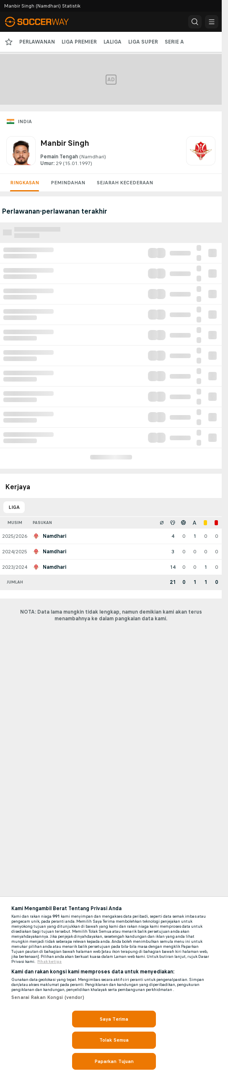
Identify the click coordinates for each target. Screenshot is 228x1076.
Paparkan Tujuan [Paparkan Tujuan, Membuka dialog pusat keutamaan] (114, 1061)
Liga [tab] (14, 507)
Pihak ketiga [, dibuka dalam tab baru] (49, 961)
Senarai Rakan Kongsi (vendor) (47, 997)
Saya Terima (114, 1019)
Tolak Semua (114, 1040)
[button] (195, 21)
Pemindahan (68, 183)
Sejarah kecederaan (125, 183)
